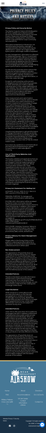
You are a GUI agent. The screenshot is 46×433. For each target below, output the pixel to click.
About (23, 391)
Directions (38, 391)
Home (7, 391)
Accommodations (23, 395)
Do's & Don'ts (39, 395)
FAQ (7, 395)
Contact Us (39, 402)
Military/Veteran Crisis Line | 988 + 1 (7, 402)
